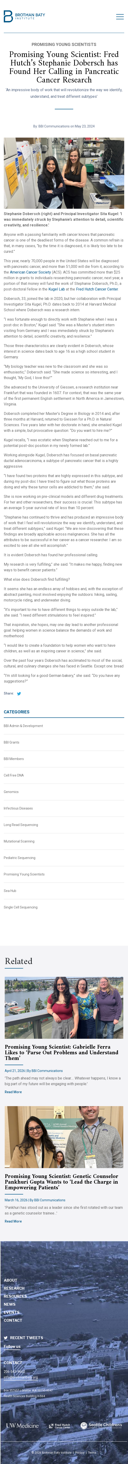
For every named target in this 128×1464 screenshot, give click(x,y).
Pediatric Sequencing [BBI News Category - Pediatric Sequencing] (19, 858)
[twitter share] (18, 693)
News (10, 1304)
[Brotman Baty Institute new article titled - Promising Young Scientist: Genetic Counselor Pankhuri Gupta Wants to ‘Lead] (64, 1137)
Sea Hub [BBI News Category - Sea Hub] (10, 891)
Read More (13, 1092)
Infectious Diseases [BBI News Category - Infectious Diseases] (18, 808)
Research (14, 1288)
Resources (15, 1296)
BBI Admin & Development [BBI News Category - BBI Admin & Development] (23, 726)
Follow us (12, 1346)
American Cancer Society (30, 272)
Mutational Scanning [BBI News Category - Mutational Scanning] (19, 841)
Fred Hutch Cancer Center (97, 289)
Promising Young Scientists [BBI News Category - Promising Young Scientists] (24, 874)
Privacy (80, 1452)
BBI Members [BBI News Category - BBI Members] (14, 759)
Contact (13, 1320)
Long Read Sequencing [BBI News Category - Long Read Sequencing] (21, 825)
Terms (92, 1452)
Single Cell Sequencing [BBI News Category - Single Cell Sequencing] (21, 907)
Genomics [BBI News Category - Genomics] (11, 792)
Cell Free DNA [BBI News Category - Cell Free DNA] (14, 775)
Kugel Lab (56, 289)
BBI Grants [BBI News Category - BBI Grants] (11, 742)
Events (12, 1312)
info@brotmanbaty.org (21, 1377)
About (10, 1280)
